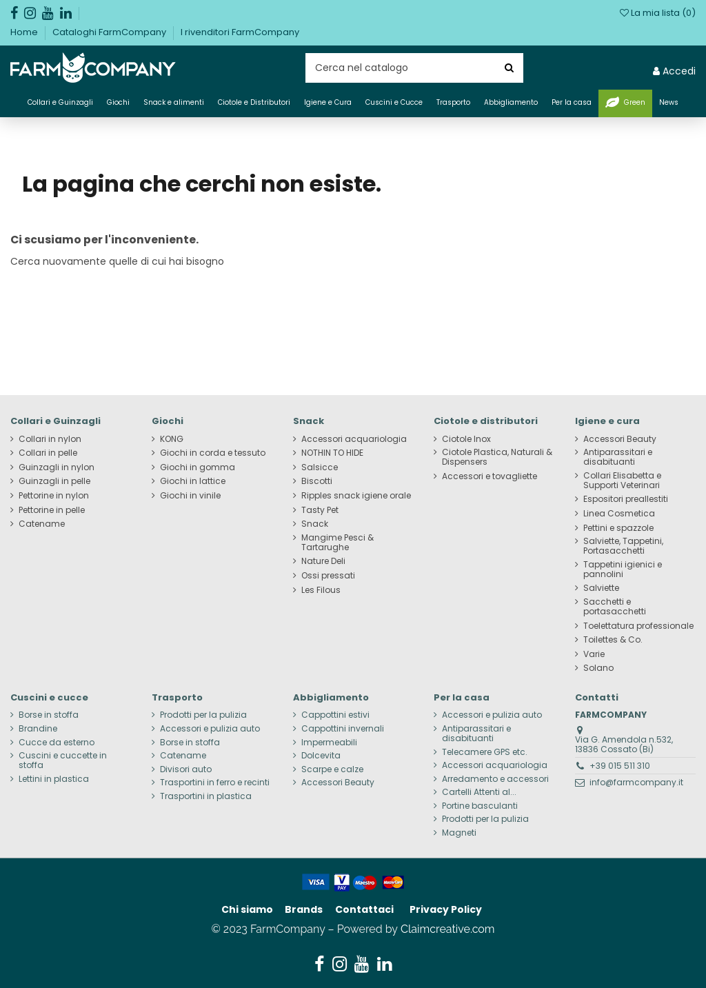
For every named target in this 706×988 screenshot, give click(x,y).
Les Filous (321, 590)
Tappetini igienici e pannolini (622, 569)
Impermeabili (329, 742)
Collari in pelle (48, 453)
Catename (42, 524)
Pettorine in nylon (54, 496)
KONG (171, 439)
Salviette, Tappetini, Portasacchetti (623, 546)
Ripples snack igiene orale (356, 496)
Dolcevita (321, 755)
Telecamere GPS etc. (484, 752)
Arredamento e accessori (495, 779)
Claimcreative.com (448, 929)
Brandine (38, 729)
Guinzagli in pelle (54, 481)
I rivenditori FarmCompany (240, 32)
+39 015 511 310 (619, 766)
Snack (314, 524)
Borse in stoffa (49, 715)
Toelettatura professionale (638, 626)
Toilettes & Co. (613, 640)
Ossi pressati (328, 576)
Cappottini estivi (335, 715)
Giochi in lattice (192, 481)
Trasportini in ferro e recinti (215, 782)
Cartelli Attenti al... (479, 792)
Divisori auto (186, 769)
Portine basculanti (480, 806)
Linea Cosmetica (619, 513)
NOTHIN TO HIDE (332, 453)
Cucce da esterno (56, 742)
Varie (594, 654)
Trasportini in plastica (206, 796)
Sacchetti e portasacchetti (614, 606)
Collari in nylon (50, 439)
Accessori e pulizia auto (210, 729)
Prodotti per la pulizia (203, 715)
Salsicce (319, 467)
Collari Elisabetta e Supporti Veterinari (622, 480)
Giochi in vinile (190, 496)
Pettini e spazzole (618, 528)
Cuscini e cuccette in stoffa (63, 760)
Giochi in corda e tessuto (212, 453)
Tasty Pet (320, 510)
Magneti (459, 833)
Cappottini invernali (342, 729)
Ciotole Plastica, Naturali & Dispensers (497, 457)
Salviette (601, 588)
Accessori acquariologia (354, 439)
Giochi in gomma (197, 467)
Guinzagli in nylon (56, 467)
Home (25, 32)
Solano (598, 668)
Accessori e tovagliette (489, 476)
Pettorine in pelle (52, 510)
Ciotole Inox (466, 439)
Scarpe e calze (332, 769)
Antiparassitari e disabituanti (617, 457)
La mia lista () (658, 12)
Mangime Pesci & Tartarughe (337, 542)
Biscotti (316, 481)
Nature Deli (323, 561)
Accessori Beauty (619, 439)
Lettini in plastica (54, 779)
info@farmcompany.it (636, 782)
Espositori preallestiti (625, 499)
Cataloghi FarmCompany (110, 32)
